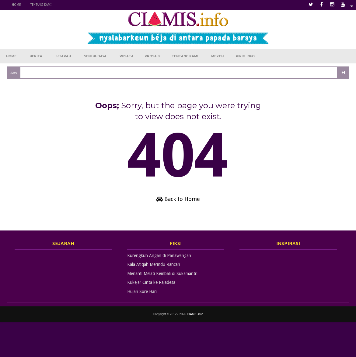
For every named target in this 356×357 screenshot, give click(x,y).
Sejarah (63, 56)
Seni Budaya (95, 56)
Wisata (127, 56)
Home (16, 4)
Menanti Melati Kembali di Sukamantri (162, 273)
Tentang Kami (40, 4)
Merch (217, 56)
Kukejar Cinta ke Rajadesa (151, 282)
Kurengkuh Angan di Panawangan (159, 255)
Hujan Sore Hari (142, 291)
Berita (36, 56)
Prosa (153, 56)
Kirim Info (245, 56)
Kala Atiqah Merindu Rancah (153, 264)
